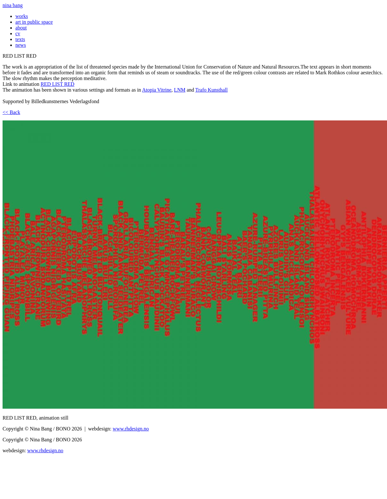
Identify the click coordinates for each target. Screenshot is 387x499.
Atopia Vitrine (156, 90)
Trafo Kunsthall (211, 90)
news (20, 45)
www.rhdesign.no (131, 428)
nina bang (13, 5)
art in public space (34, 22)
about (21, 27)
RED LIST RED (57, 84)
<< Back (11, 112)
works (21, 16)
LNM (179, 90)
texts (20, 39)
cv (17, 33)
